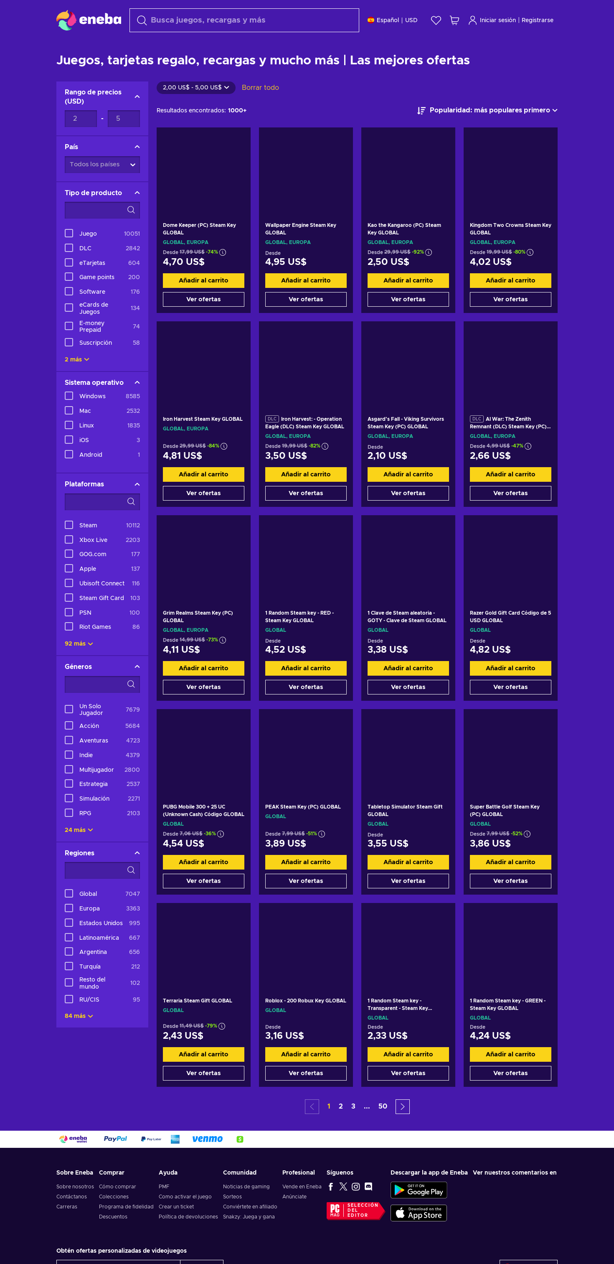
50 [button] (382, 1127)
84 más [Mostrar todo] (79, 1037)
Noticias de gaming (246, 1207)
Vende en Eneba (302, 1207)
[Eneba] (88, 20)
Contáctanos (71, 1217)
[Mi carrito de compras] (454, 20)
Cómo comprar (117, 1207)
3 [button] (353, 1127)
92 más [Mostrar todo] (79, 665)
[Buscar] (244, 20)
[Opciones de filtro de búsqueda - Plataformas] (102, 522)
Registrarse (537, 20)
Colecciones (114, 1217)
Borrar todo (260, 108)
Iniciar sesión (492, 20)
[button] (403, 1127)
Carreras (66, 1227)
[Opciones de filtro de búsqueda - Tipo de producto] (102, 231)
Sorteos (232, 1217)
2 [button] (341, 1127)
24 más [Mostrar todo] (79, 851)
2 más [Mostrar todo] (77, 381)
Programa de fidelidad (126, 1227)
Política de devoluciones (188, 1237)
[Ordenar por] (487, 131)
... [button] (367, 1127)
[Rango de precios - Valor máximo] (124, 139)
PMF (164, 1207)
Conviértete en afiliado (250, 1227)
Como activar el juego (185, 1217)
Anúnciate (294, 1217)
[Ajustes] (392, 20)
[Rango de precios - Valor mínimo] (81, 139)
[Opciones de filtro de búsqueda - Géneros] (102, 705)
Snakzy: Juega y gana (249, 1237)
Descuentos (113, 1237)
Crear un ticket (176, 1227)
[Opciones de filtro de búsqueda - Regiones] (102, 891)
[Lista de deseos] (436, 20)
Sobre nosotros (75, 1207)
